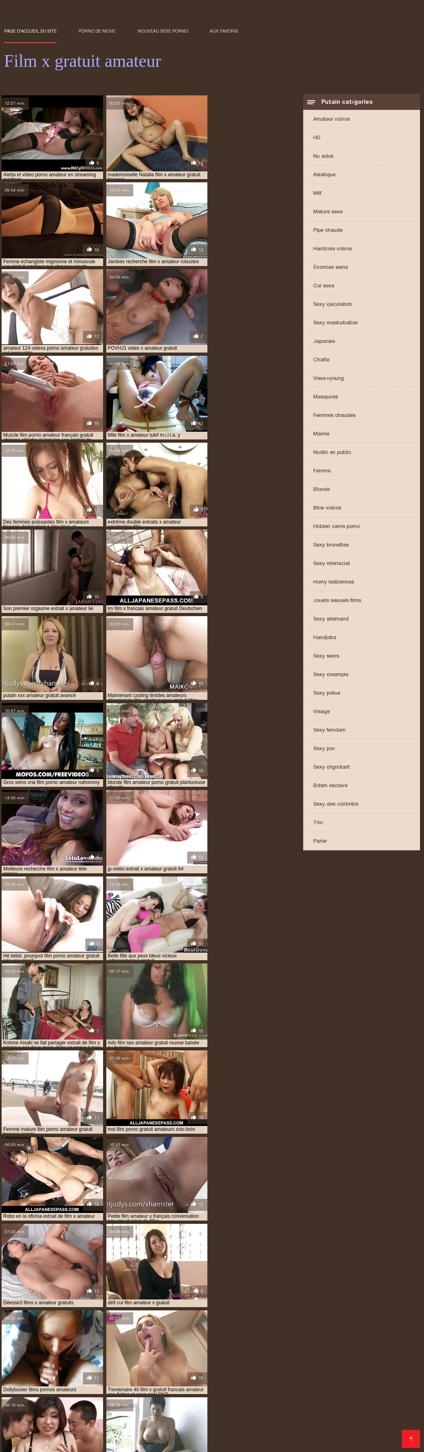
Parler (320, 842)
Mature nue (152, 1389)
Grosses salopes (159, 1408)
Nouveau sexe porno (163, 31)
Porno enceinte (385, 1389)
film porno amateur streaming (289, 1348)
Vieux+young (328, 379)
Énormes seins (330, 268)
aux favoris (224, 31)
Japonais (324, 342)
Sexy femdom (329, 731)
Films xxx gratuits (155, 1382)
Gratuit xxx (282, 1421)
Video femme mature (241, 1376)
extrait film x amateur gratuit (269, 1326)
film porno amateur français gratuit (328, 1344)
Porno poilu (237, 1395)
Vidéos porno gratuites (308, 1401)
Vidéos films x (175, 1434)
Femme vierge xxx (124, 1434)
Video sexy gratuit (132, 1401)
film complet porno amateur (95, 1339)
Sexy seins (326, 657)
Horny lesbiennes (333, 583)
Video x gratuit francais (184, 1395)
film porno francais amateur (119, 1353)
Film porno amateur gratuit (295, 1395)
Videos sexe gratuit (51, 1414)
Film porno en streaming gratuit (102, 1395)
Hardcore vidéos (332, 249)
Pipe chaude (328, 231)
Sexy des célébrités (335, 805)
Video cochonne (27, 1376)
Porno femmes (185, 1376)
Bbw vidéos (327, 508)
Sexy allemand (331, 620)
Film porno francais (94, 1421)
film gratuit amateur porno (252, 1339)
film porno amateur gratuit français (198, 1348)
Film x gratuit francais (163, 1414)
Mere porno (394, 1414)
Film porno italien (28, 1408)
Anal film (316, 1414)
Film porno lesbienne (224, 1427)
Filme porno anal (222, 1414)
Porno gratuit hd (166, 1427)
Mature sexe (328, 212)
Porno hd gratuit (336, 1389)
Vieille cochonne (27, 1440)
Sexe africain (376, 1421)
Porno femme (219, 1434)
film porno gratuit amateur (70, 1357)
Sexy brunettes (331, 545)
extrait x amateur (73, 1330)
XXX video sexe (393, 1401)
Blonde (321, 490)
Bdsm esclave (330, 786)
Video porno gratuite (325, 1434)
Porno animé (205, 1408)
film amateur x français (301, 1335)
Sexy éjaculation (332, 305)
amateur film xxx (25, 1322)
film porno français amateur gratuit (208, 1353)
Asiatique (324, 175)
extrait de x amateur (58, 1326)
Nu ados (323, 157)
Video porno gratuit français (360, 1427)
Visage (321, 712)
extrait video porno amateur (350, 1326)
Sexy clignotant (331, 768)
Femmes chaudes (334, 416)
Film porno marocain (279, 1389)
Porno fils (335, 1382)
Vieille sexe (70, 1440)
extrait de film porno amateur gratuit (236, 1322)
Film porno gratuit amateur (94, 1408)
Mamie (321, 434)
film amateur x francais (235, 1335)
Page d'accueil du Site (30, 31)
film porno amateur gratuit (110, 1348)
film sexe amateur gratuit (374, 1357)
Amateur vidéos (331, 120)
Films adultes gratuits (84, 1376)
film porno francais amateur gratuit (307, 1353)
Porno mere (109, 1382)
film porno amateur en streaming (155, 1344)
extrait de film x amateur (323, 1322)
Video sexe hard (206, 1382)
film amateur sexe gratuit (166, 1335)
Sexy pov (324, 749)
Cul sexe (323, 286)
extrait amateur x (76, 1322)
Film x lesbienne (288, 1408)
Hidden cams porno (336, 527)
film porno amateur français (240, 1344)
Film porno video (79, 1401)
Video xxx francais (275, 1414)
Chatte (321, 360)
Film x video (301, 1382)
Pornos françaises (302, 1376)
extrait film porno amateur (126, 1326)
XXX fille (372, 1408)
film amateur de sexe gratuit (265, 1330)
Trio (318, 823)
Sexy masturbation (335, 323)
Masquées (325, 397)
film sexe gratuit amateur (37, 1361)
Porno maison (335, 1408)
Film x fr (355, 1401)
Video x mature (250, 1401)
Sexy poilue (326, 694)
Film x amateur (354, 1376)
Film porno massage (287, 1427)
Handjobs (324, 638)
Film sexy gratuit (106, 1414)
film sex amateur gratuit (303, 1357)
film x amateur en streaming (111, 1361)
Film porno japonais (381, 1382)
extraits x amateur (199, 1330)
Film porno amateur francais (45, 1389)
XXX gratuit (72, 1382)
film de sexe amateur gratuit (174, 1339)
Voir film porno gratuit (72, 1427)
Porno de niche (97, 31)
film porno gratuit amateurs (148, 1357)
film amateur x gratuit (366, 1335)
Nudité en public (332, 453)
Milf (317, 194)
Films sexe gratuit (267, 1434)
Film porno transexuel (193, 1401)
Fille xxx (39, 1401)
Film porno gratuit (29, 1395)
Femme (322, 471)
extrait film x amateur (195, 1326)
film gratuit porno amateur (329, 1339)
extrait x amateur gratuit (135, 1330)
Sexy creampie (330, 675)
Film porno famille (327, 1421)
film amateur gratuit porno (343, 1330)
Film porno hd (353, 1414)
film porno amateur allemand (69, 1344)
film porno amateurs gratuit (40, 1353)
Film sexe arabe (256, 1382)
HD (317, 138)
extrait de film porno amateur (143, 1322)
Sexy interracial (331, 564)
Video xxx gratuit (70, 1434)
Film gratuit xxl (138, 1376)
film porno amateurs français (371, 1348)
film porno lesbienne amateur (228, 1357)
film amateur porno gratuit (92, 1335)
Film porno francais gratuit (209, 1389)
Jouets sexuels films (337, 601)
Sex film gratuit (111, 1389)
